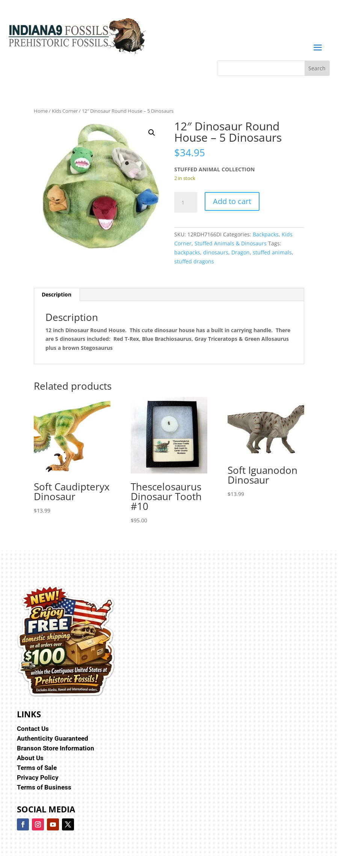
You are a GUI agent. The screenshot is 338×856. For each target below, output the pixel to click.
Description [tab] (56, 294)
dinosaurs (215, 252)
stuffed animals (272, 252)
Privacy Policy (38, 777)
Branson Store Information (55, 748)
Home (41, 110)
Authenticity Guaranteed (52, 738)
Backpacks (266, 234)
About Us (30, 758)
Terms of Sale (37, 767)
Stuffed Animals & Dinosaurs (231, 243)
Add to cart (232, 201)
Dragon (240, 252)
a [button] (317, 47)
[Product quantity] (185, 202)
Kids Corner (65, 110)
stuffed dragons (194, 261)
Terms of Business (44, 787)
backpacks (187, 252)
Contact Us (33, 728)
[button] (151, 132)
